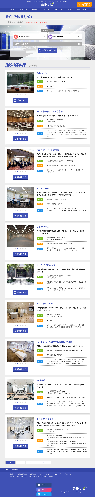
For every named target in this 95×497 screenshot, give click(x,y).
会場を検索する (49, 50)
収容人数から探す (59, 9)
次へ (44, 462)
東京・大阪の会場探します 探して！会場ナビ (41, 476)
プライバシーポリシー (45, 474)
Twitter (45, 494)
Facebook (45, 484)
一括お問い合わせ (71, 9)
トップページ (11, 9)
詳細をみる (21, 100)
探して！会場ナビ (84, 4)
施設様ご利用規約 (22, 474)
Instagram (45, 489)
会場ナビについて (23, 9)
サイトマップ (57, 474)
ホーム (6, 470)
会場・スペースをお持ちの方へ (18, 476)
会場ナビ (47, 4)
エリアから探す (34, 9)
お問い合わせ (67, 474)
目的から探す (47, 9)
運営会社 (12, 474)
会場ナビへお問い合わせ (82, 9)
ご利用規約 (33, 474)
